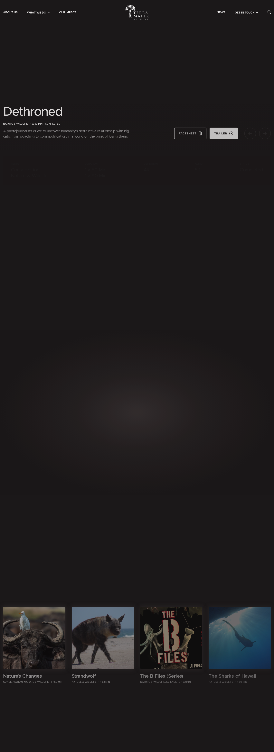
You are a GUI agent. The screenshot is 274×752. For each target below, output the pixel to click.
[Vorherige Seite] (250, 133)
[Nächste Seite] (265, 133)
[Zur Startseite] (137, 12)
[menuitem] (10, 12)
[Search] (269, 12)
